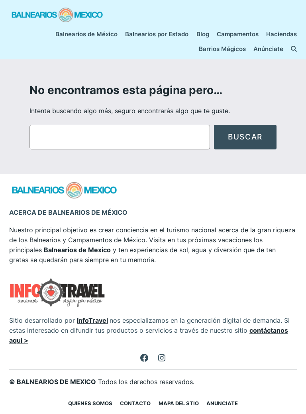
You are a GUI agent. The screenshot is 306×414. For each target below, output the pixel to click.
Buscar (245, 136)
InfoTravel (92, 320)
